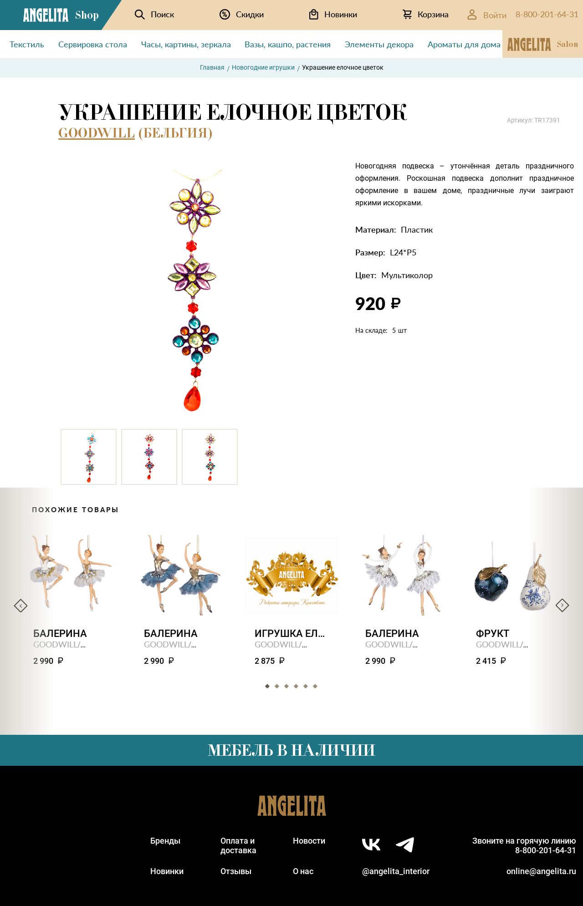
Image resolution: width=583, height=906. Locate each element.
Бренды (165, 840)
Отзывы (235, 871)
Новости (309, 840)
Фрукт (492, 633)
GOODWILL (96, 133)
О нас (303, 871)
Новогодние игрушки (263, 67)
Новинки (167, 871)
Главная (212, 67)
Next (562, 605)
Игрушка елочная (292, 633)
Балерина (60, 633)
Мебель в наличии (291, 750)
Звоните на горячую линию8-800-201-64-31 (524, 845)
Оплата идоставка (238, 845)
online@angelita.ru (541, 871)
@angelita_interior (396, 871)
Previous (20, 605)
